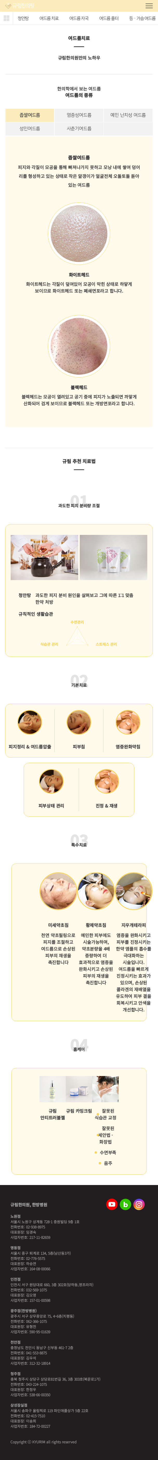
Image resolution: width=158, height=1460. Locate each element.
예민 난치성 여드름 (128, 115)
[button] (6, 18)
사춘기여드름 (79, 128)
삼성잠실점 (18, 1405)
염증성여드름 (79, 115)
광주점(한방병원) (23, 1310)
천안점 (15, 1342)
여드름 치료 (49, 18)
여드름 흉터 (108, 18)
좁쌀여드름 (29, 115)
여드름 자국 (78, 18)
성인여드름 (29, 128)
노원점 (15, 1216)
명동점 (15, 1247)
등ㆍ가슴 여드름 (142, 18)
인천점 (15, 1279)
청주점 (15, 1373)
